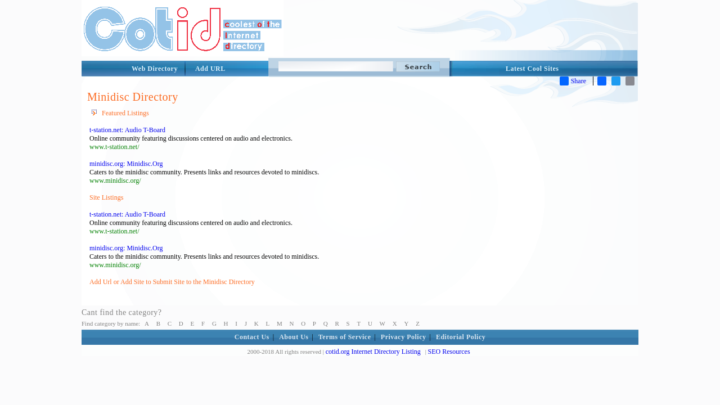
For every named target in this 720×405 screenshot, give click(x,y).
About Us (293, 337)
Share (573, 81)
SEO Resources (449, 352)
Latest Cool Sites (532, 69)
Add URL (210, 69)
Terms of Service (344, 337)
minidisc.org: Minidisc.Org (126, 164)
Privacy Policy (403, 337)
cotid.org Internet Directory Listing (373, 352)
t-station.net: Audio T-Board (127, 130)
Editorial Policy (460, 337)
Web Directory (155, 69)
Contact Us (252, 337)
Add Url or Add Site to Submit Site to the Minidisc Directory (172, 282)
